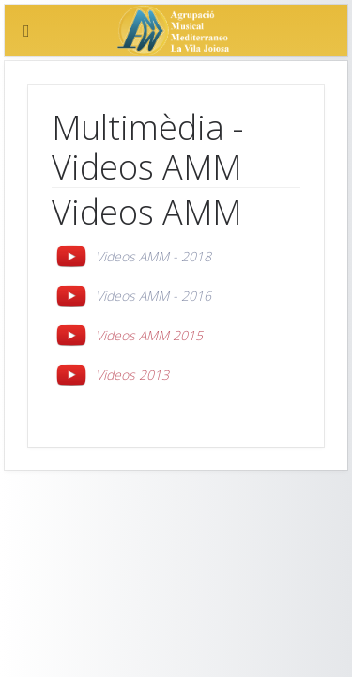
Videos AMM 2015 (149, 335)
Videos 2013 (132, 375)
